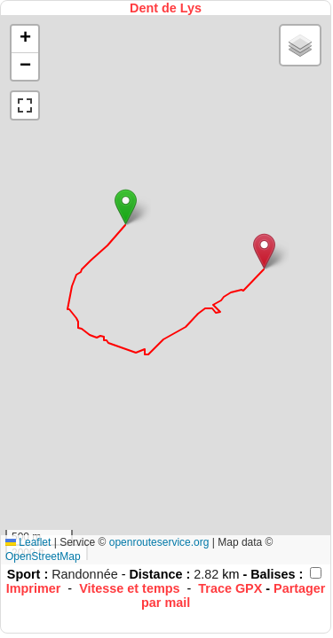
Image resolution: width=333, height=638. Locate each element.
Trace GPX (230, 588)
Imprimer (33, 588)
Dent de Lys (166, 8)
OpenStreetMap (43, 556)
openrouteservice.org (159, 542)
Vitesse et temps (129, 588)
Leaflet (28, 542)
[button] (126, 207)
